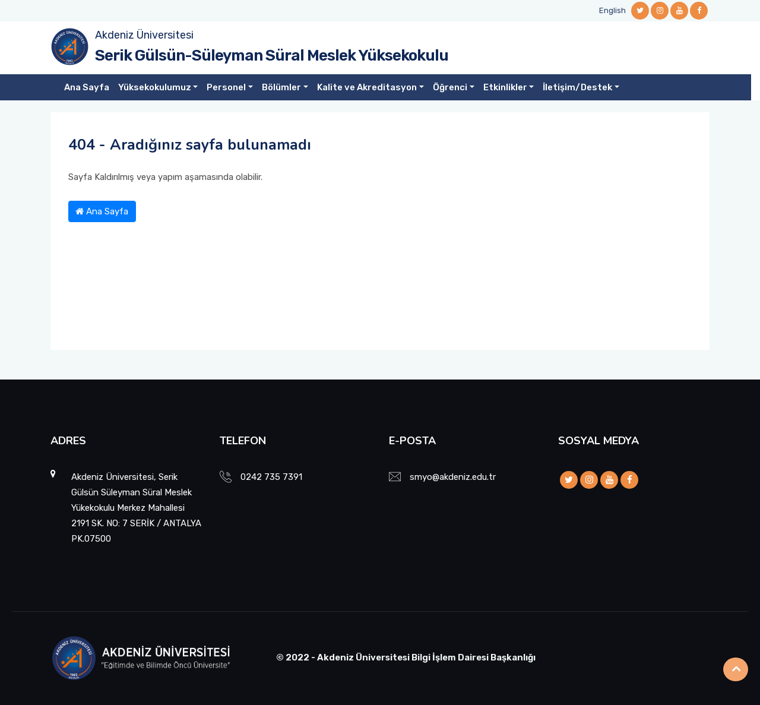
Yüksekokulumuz (154, 87)
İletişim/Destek (577, 87)
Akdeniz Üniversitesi (144, 35)
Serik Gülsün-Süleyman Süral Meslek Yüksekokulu (271, 55)
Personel (226, 87)
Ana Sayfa (86, 87)
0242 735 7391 (271, 477)
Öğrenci (450, 87)
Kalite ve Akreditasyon (367, 87)
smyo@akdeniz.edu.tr (453, 477)
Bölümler (281, 87)
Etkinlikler (505, 87)
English (612, 10)
